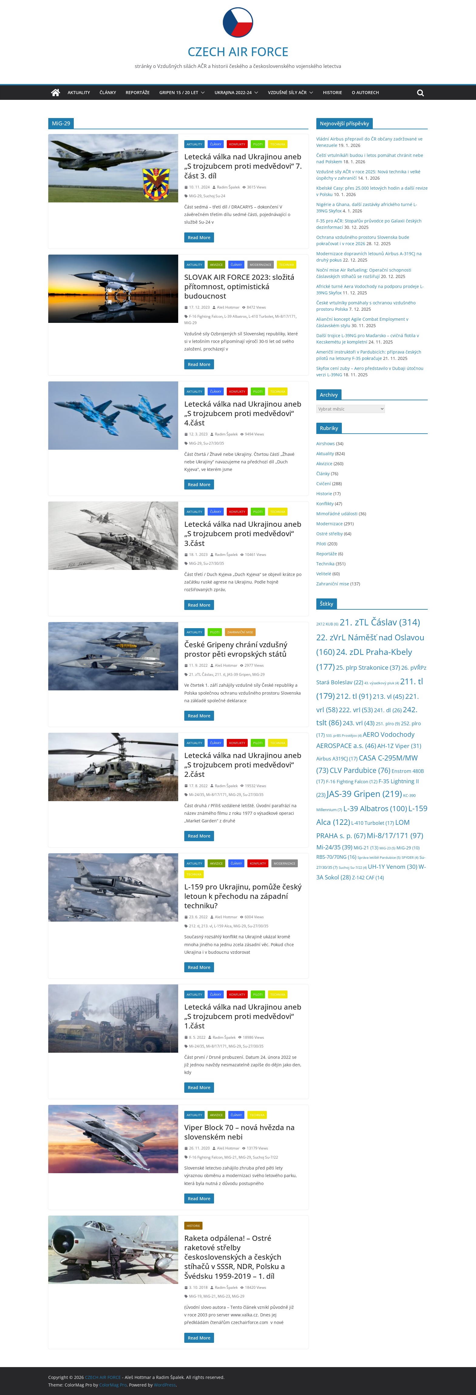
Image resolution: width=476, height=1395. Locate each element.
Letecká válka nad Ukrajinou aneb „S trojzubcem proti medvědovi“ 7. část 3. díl (243, 165)
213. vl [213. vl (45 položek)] (388, 696)
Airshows (325, 443)
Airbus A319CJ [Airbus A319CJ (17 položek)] (337, 758)
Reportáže (138, 92)
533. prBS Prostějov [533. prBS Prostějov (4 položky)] (344, 735)
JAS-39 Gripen (238, 674)
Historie (332, 92)
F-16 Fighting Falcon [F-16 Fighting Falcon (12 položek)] (351, 781)
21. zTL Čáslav (201, 674)
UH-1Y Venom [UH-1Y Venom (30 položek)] (392, 867)
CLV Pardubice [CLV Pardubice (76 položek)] (360, 770)
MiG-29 (195, 195)
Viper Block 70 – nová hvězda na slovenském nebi (239, 1132)
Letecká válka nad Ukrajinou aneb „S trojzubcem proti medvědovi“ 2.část (242, 764)
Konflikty (237, 144)
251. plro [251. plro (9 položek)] (388, 723)
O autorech (365, 92)
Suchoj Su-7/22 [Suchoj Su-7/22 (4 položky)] (353, 867)
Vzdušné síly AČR (287, 92)
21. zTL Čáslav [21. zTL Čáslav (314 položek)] (380, 622)
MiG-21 (230, 1157)
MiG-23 (224, 1296)
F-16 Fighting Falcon (206, 316)
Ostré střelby (329, 534)
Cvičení (323, 483)
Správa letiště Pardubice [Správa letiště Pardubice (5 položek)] (379, 857)
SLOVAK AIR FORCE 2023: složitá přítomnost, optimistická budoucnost (239, 286)
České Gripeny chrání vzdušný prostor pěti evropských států (235, 649)
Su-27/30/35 (213, 443)
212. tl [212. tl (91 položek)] (354, 696)
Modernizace (260, 264)
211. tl (220, 674)
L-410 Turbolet (261, 316)
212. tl (194, 926)
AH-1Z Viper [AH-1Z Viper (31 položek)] (399, 746)
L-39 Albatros (235, 316)
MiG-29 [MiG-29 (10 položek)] (408, 848)
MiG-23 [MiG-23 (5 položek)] (387, 848)
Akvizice (216, 264)
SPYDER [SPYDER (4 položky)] (410, 857)
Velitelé (323, 574)
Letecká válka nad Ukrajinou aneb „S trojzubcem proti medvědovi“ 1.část (242, 1016)
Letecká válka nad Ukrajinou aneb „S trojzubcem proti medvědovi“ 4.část (242, 413)
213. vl (206, 926)
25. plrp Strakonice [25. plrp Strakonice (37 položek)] (368, 667)
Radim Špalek (228, 187)
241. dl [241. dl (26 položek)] (388, 710)
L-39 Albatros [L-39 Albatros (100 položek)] (375, 808)
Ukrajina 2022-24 (233, 92)
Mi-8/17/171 (285, 316)
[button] (201, 92)
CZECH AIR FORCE (238, 51)
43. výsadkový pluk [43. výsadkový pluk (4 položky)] (381, 683)
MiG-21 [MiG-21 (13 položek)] (366, 848)
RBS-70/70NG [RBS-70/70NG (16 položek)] (336, 857)
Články (108, 92)
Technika (277, 144)
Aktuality (79, 92)
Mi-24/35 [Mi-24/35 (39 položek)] (334, 847)
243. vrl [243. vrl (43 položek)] (359, 723)
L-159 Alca (223, 926)
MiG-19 (195, 1296)
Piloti (258, 144)
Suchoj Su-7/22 (265, 1157)
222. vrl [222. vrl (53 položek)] (356, 709)
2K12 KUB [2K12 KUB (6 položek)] (327, 624)
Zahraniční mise (240, 632)
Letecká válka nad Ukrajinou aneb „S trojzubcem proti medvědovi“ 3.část (242, 533)
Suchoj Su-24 (214, 195)
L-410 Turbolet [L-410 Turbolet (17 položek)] (372, 822)
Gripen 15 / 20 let (178, 92)
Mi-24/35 (196, 794)
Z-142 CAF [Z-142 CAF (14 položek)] (368, 877)
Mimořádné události (337, 513)
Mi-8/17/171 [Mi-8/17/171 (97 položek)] (395, 835)
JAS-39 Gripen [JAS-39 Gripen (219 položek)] (364, 793)
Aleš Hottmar (228, 307)
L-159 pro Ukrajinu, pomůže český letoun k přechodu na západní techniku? (242, 896)
